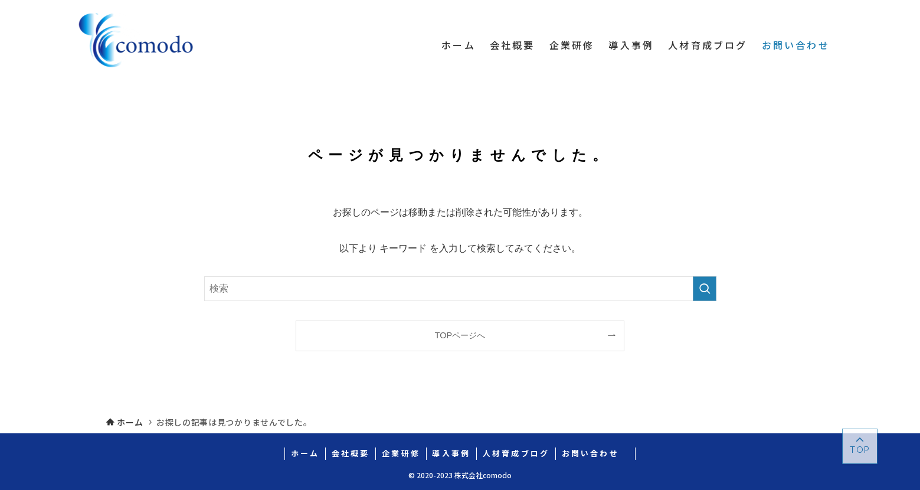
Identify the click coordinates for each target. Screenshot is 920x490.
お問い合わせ (596, 453)
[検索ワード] (460, 288)
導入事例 (451, 453)
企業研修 (401, 453)
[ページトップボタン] (860, 446)
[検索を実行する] (704, 288)
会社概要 (351, 453)
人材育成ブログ (516, 453)
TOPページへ (460, 335)
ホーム (305, 453)
